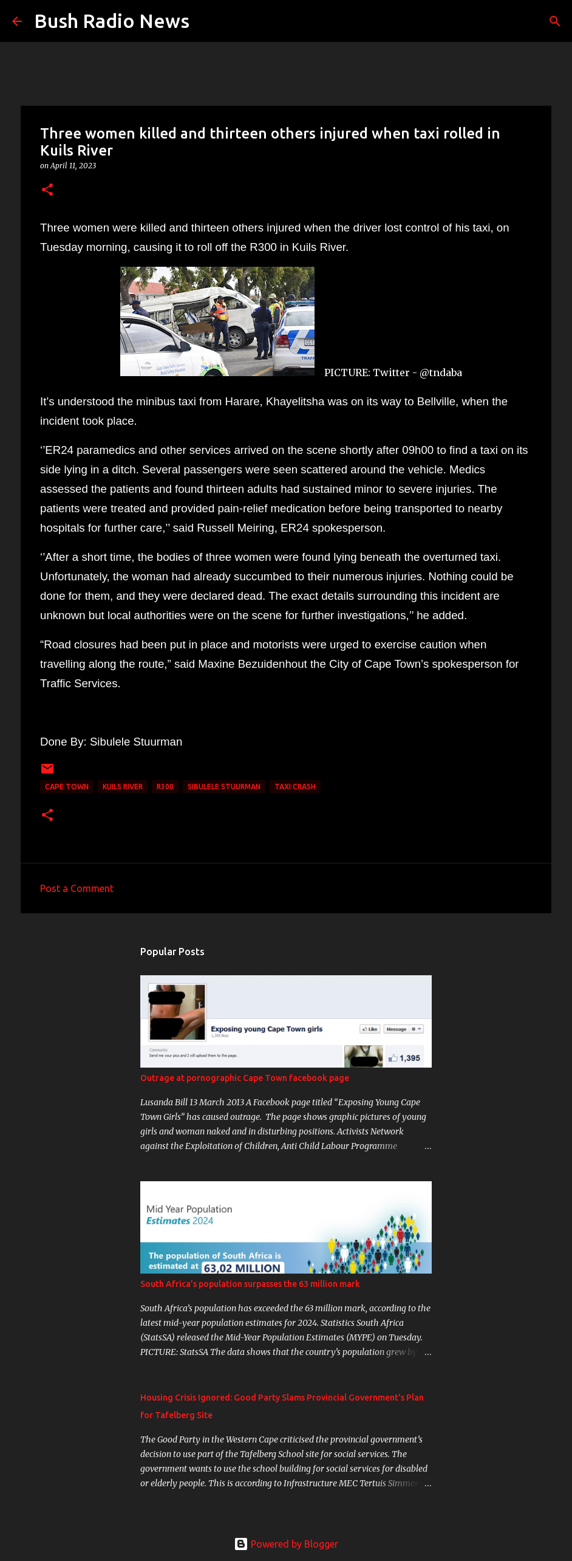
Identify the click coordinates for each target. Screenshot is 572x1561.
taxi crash (295, 787)
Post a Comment (77, 888)
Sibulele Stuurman (224, 787)
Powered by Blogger (286, 1544)
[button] (47, 190)
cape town (67, 787)
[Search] (206, 21)
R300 (165, 787)
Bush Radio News (111, 21)
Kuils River (123, 787)
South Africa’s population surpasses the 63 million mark (250, 1284)
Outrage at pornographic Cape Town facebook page (244, 1078)
